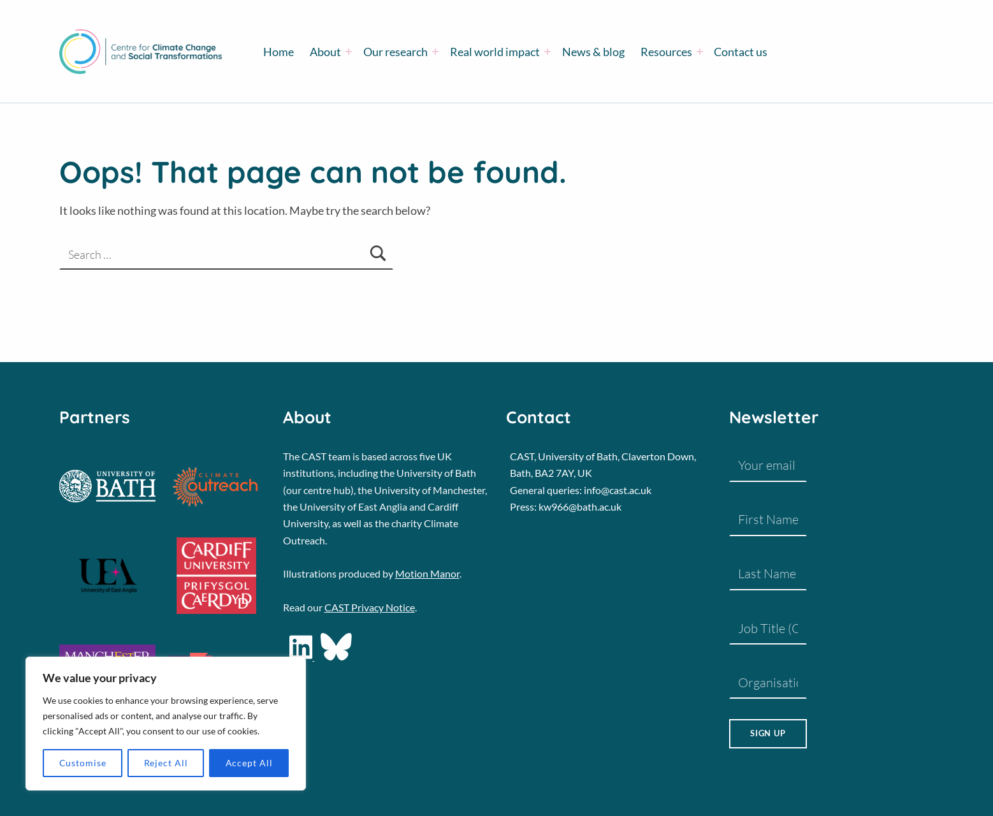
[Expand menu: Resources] (700, 51)
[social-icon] (336, 656)
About (325, 52)
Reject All (166, 762)
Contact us (740, 52)
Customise (82, 762)
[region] (165, 723)
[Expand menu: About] (348, 51)
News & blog (593, 52)
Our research (395, 52)
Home (278, 52)
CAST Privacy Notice (369, 607)
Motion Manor (427, 573)
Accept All (249, 762)
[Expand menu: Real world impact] (547, 51)
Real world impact (495, 52)
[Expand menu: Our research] (435, 51)
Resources (666, 52)
